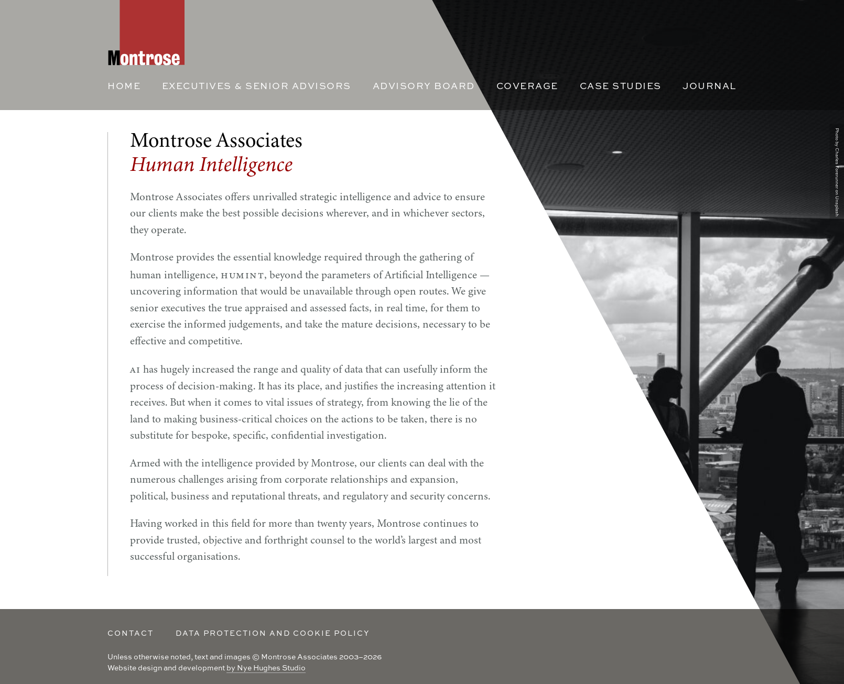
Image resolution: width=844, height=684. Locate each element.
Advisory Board (424, 86)
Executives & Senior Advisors (256, 86)
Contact (130, 633)
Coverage (527, 86)
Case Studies (621, 86)
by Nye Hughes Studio (266, 667)
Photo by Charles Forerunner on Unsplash (837, 172)
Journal (710, 86)
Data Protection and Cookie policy (273, 633)
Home (123, 86)
